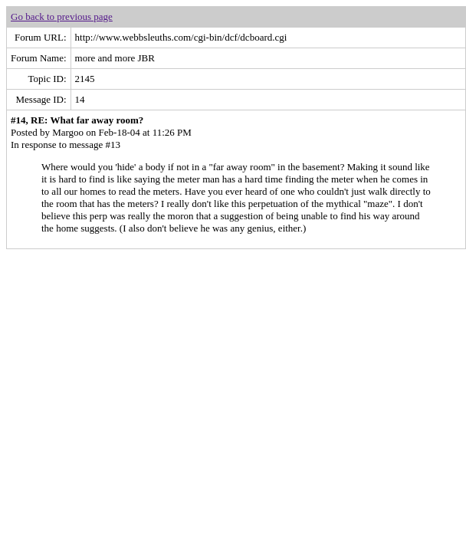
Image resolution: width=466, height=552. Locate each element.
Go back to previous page (62, 16)
